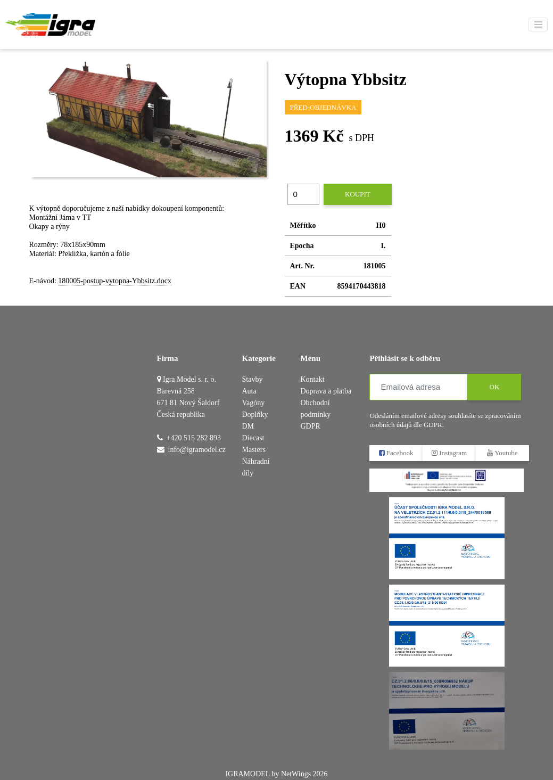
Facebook (396, 453)
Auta (249, 391)
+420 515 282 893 (194, 438)
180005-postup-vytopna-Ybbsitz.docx (114, 281)
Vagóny (253, 403)
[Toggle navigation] (538, 24)
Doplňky (255, 414)
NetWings (296, 774)
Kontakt (312, 379)
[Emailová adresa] (418, 387)
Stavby (252, 379)
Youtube (503, 453)
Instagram (449, 453)
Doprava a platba (325, 391)
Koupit (357, 194)
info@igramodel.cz (197, 450)
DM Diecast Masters (254, 438)
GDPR (310, 426)
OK (495, 387)
